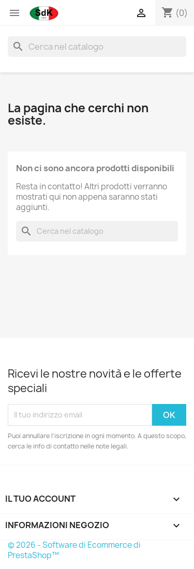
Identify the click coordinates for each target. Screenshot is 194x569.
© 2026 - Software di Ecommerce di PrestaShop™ (74, 550)
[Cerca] (97, 46)
